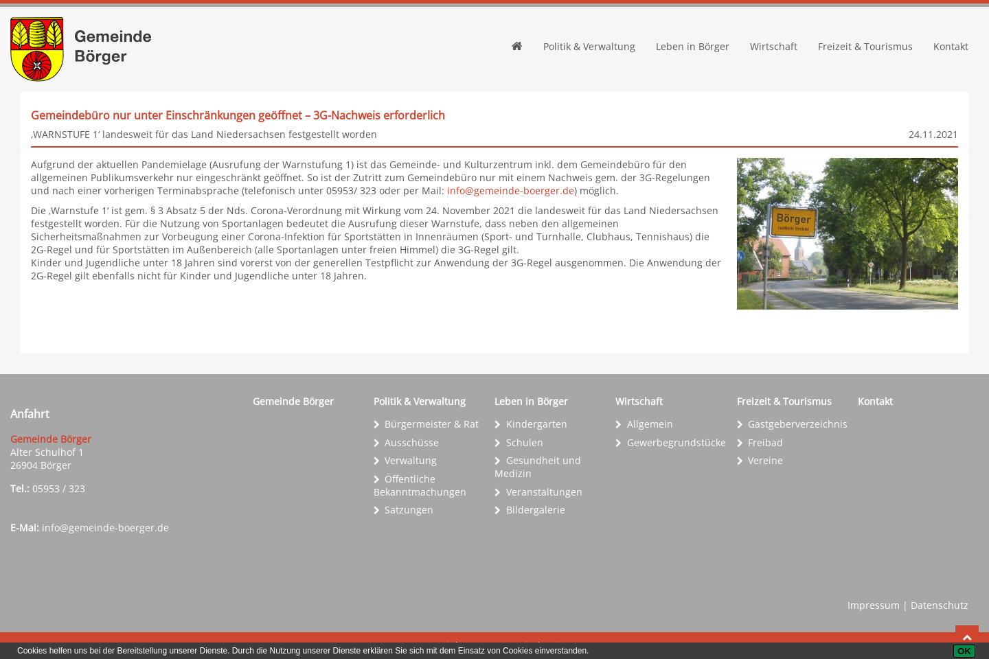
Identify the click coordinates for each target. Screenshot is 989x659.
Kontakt (950, 46)
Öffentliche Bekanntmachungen (420, 485)
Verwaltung (411, 460)
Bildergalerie (535, 509)
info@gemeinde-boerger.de (510, 190)
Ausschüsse (412, 442)
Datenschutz (939, 605)
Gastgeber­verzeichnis (798, 423)
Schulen (524, 442)
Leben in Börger (692, 46)
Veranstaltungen (544, 491)
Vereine (765, 460)
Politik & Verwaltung (589, 46)
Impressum (874, 605)
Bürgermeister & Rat (432, 423)
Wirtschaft (773, 46)
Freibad (765, 442)
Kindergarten (536, 423)
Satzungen (409, 509)
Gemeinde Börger (293, 401)
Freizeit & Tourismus (865, 46)
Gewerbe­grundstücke (676, 442)
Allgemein (650, 423)
